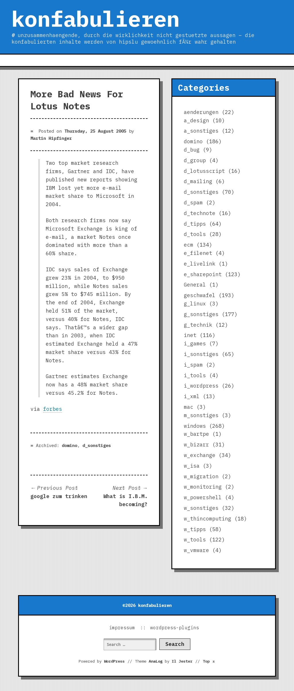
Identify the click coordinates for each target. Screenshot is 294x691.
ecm (188, 244)
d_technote (199, 213)
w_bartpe (196, 434)
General (195, 284)
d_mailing (198, 181)
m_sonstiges (201, 415)
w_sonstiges (201, 508)
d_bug (192, 149)
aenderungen (201, 112)
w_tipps (195, 529)
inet (190, 335)
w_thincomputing (207, 518)
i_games (195, 343)
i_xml (192, 396)
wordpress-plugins (174, 627)
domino (69, 445)
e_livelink (199, 263)
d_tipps (195, 223)
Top (209, 661)
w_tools (195, 539)
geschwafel (199, 295)
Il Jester (182, 661)
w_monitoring (203, 486)
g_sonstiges (201, 314)
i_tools (195, 375)
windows (195, 426)
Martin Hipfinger (51, 138)
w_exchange (199, 455)
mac (188, 407)
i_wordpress (201, 385)
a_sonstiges (201, 130)
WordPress (114, 661)
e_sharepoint (203, 274)
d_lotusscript (204, 171)
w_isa (192, 465)
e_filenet (198, 253)
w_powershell (203, 497)
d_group (195, 160)
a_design (196, 120)
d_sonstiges (96, 445)
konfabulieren (95, 19)
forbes (52, 409)
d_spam (193, 202)
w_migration (201, 476)
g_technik (198, 325)
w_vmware (196, 550)
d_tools (195, 234)
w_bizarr (196, 444)
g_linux (195, 303)
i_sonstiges (201, 354)
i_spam (193, 364)
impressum (122, 627)
